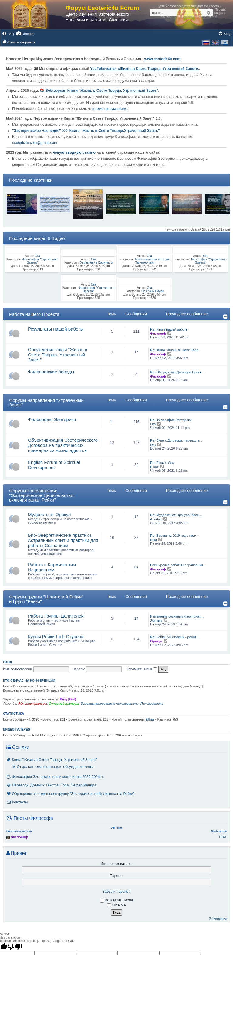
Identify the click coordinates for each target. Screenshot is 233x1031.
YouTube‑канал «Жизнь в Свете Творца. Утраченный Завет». (144, 69)
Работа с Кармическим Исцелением (52, 567)
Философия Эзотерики (52, 419)
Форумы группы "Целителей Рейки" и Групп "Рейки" (46, 599)
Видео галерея (16, 729)
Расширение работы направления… (178, 565)
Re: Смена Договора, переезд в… (176, 440)
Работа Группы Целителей (56, 615)
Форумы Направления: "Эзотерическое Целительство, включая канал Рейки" (42, 495)
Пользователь (151, 703)
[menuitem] (8, 34)
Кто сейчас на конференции (29, 680)
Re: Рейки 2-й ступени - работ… (175, 637)
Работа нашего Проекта (34, 314)
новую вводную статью (74, 152)
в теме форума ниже (109, 109)
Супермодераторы (64, 703)
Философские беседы (51, 371)
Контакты (17, 802)
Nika (153, 540)
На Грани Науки (152, 291)
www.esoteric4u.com (162, 59)
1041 (222, 837)
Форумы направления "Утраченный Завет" (46, 402)
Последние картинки (30, 180)
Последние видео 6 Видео (37, 238)
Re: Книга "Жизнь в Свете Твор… (175, 350)
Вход (7, 662)
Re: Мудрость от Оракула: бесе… (176, 515)
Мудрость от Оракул (49, 514)
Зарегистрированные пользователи (110, 703)
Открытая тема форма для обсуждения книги (52, 767)
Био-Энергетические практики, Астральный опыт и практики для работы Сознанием (63, 540)
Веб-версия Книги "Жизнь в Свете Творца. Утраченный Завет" (102, 90)
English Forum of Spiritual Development (54, 465)
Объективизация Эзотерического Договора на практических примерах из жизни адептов (63, 445)
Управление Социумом (96, 262)
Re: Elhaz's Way (162, 462)
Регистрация (218, 918)
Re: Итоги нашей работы (169, 329)
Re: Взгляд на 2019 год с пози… (175, 535)
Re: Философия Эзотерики (170, 420)
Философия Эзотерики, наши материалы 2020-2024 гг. (55, 777)
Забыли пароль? (117, 891)
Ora (37, 256)
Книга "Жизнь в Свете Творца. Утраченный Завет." (51, 760)
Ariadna (156, 519)
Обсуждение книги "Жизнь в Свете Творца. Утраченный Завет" (57, 354)
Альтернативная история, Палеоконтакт (152, 261)
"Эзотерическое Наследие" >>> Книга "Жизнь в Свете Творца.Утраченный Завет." (86, 130)
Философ (158, 333)
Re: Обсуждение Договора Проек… (177, 372)
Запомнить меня (142, 669)
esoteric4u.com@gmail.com (34, 143)
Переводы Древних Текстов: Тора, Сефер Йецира (51, 785)
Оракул (156, 641)
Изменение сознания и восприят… (177, 616)
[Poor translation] (15, 947)
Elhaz (154, 467)
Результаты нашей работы (56, 328)
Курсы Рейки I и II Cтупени (56, 636)
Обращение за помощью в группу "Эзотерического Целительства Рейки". (71, 794)
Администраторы (32, 703)
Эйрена (156, 620)
